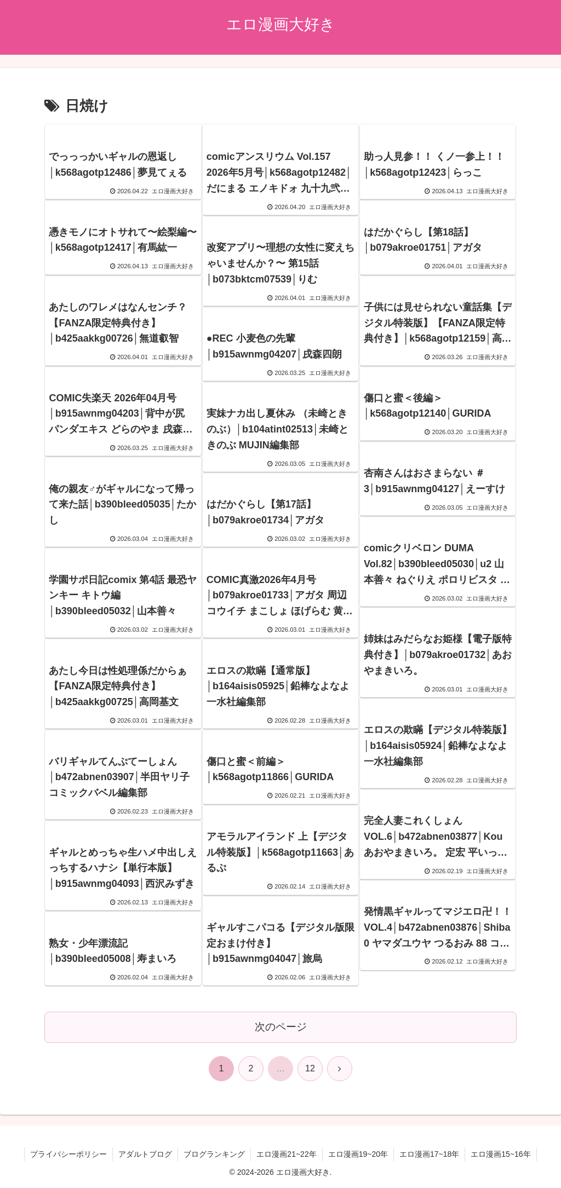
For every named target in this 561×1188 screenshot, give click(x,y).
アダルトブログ (145, 1154)
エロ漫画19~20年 (358, 1154)
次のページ (281, 1027)
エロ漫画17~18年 (429, 1154)
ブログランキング (214, 1154)
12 (310, 1068)
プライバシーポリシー (68, 1154)
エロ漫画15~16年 (500, 1154)
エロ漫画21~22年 (286, 1154)
